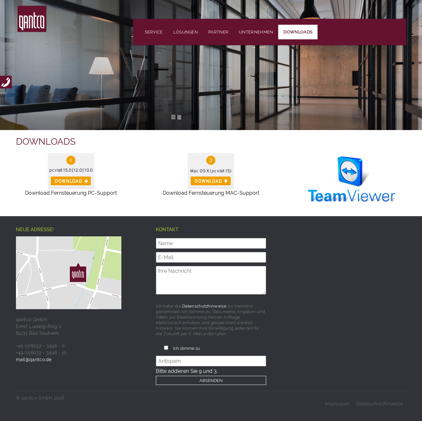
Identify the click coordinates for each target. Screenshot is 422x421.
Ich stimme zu (186, 348)
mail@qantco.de (34, 359)
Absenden (211, 380)
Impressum (337, 403)
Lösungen (185, 32)
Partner (218, 32)
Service (154, 32)
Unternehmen (256, 32)
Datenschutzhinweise (204, 306)
